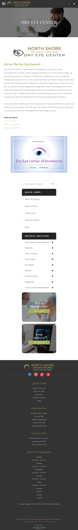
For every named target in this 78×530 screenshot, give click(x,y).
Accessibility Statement (30, 521)
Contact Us (39, 342)
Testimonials (30, 213)
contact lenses (31, 276)
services (28, 271)
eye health (29, 265)
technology (30, 259)
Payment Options (32, 220)
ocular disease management (37, 288)
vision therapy (31, 254)
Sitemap (53, 521)
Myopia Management (39, 419)
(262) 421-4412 (41, 444)
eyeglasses (29, 282)
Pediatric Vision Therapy (39, 413)
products (29, 248)
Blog (27, 227)
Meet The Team (31, 206)
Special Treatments (12, 128)
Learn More (39, 311)
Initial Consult (10, 121)
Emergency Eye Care (39, 426)
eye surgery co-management (37, 242)
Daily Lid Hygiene (12, 124)
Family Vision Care (39, 423)
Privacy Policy (44, 521)
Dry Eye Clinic (39, 416)
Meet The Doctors (32, 199)
